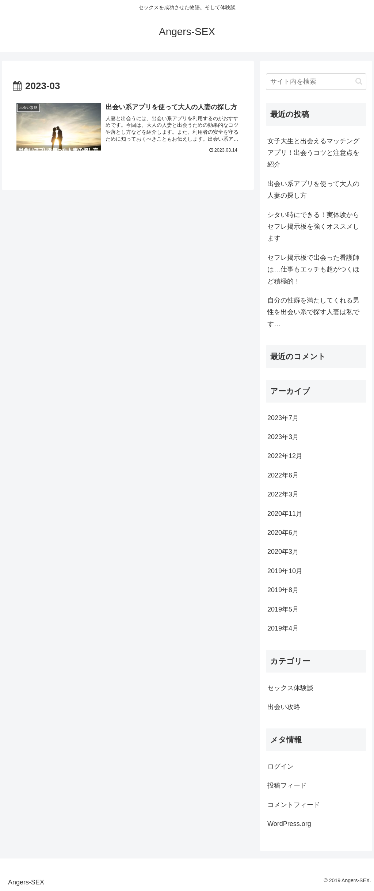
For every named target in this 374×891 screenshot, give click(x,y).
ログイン (280, 766)
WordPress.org (289, 823)
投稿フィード (287, 785)
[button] (358, 81)
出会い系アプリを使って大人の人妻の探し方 (313, 189)
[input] (316, 81)
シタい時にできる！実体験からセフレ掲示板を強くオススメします (313, 226)
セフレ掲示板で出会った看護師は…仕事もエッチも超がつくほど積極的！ (313, 269)
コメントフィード (293, 804)
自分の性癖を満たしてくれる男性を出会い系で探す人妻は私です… (313, 312)
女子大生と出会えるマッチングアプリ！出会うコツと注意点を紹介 (313, 152)
